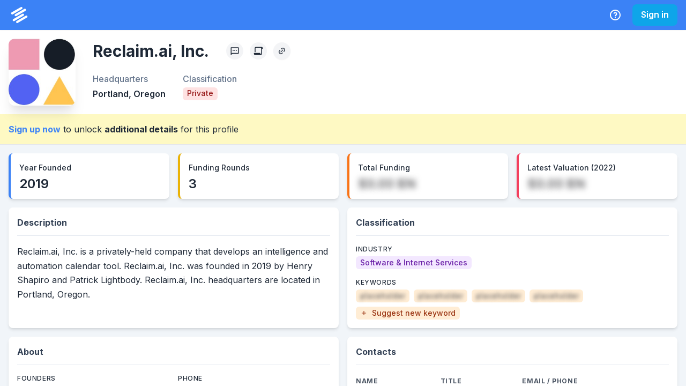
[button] (408, 313)
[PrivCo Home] (19, 15)
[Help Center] (615, 15)
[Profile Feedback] (234, 51)
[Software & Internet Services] (414, 262)
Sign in (655, 14)
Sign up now (35, 129)
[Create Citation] (258, 51)
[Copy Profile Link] (281, 51)
